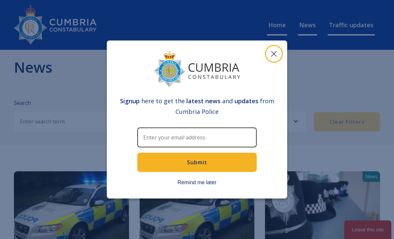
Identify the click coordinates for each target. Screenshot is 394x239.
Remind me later (196, 182)
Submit (197, 162)
